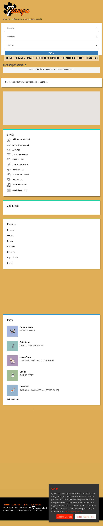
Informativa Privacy (32, 510)
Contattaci (12, 63)
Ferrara (10, 241)
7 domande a (71, 58)
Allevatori (16, 155)
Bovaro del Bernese (26, 332)
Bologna (10, 235)
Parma (10, 247)
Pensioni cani (17, 175)
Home (9, 58)
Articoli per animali (20, 160)
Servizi (20, 58)
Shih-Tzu (23, 377)
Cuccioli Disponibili (49, 58)
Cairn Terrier (24, 392)
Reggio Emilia (12, 263)
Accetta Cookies (64, 517)
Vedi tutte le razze (13, 404)
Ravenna (11, 258)
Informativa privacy (73, 511)
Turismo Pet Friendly (20, 180)
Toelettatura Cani (19, 190)
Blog (84, 58)
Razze (31, 58)
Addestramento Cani (21, 145)
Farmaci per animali (20, 170)
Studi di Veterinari (19, 196)
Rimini (9, 269)
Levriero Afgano (25, 362)
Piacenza (11, 252)
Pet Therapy (17, 185)
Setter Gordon (25, 347)
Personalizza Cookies (85, 517)
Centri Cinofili (17, 165)
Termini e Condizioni (12, 510)
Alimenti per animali (20, 150)
